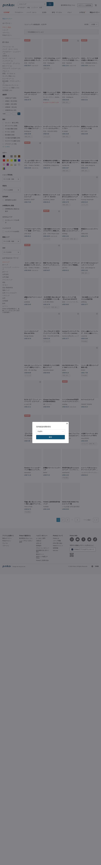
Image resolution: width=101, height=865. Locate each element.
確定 (50, 437)
